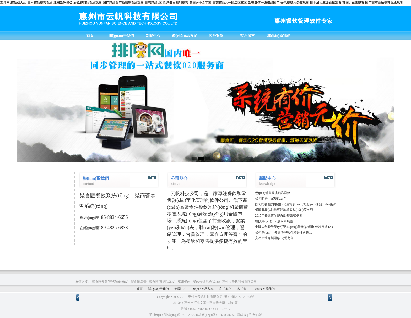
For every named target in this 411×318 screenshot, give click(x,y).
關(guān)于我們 (158, 289)
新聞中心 (180, 289)
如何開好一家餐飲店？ (270, 198)
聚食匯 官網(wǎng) (162, 281)
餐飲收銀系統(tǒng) (206, 281)
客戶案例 (225, 289)
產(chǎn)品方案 (203, 289)
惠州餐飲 (184, 281)
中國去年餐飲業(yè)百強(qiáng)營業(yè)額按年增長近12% (294, 227)
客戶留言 (243, 289)
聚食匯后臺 (139, 281)
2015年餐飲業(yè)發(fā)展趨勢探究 (278, 215)
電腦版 (241, 315)
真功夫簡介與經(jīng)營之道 (274, 238)
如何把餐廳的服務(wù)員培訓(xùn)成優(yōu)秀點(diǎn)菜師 (295, 204)
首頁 (139, 289)
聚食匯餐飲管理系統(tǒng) (110, 281)
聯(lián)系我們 (265, 289)
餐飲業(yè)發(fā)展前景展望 (274, 221)
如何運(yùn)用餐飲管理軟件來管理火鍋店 (283, 232)
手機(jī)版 (255, 315)
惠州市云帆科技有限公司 (239, 281)
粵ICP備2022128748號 (239, 297)
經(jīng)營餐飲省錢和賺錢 (272, 193)
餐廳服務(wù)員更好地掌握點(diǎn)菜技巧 (284, 210)
